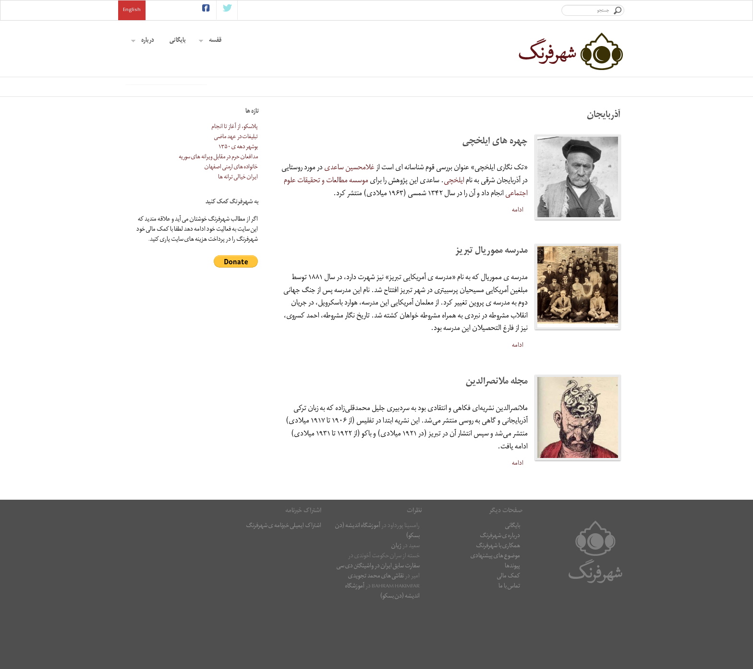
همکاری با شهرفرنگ (498, 606)
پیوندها (512, 627)
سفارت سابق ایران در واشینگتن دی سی (378, 627)
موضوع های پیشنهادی (495, 616)
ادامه (517, 270)
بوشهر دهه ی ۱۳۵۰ (238, 207)
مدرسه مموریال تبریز (491, 311)
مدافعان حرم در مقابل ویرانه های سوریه (218, 217)
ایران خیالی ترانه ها (238, 237)
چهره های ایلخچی (495, 202)
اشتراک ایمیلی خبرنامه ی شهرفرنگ (283, 586)
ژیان (396, 606)
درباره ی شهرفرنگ (500, 596)
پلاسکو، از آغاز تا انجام (234, 187)
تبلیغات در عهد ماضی (236, 197)
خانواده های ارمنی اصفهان (231, 227)
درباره (142, 41)
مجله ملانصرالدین (497, 442)
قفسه (210, 41)
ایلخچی (454, 241)
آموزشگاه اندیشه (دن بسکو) (377, 591)
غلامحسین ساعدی (349, 228)
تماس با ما (509, 647)
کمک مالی (508, 637)
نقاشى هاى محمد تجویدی (376, 637)
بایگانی (178, 41)
